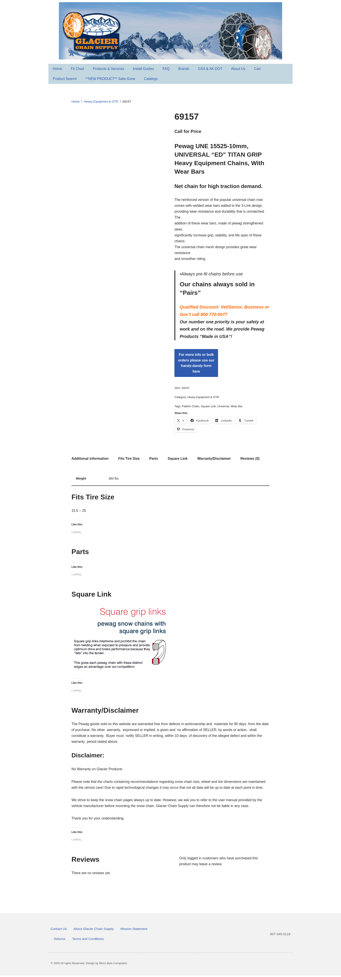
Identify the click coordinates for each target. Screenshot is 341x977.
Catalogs (151, 79)
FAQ (166, 69)
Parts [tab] (154, 459)
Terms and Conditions (88, 940)
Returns (60, 940)
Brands (184, 69)
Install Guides (143, 69)
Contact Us (59, 930)
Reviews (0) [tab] (250, 459)
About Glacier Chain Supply (93, 930)
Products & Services (108, 69)
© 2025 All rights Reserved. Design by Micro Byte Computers (89, 964)
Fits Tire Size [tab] (129, 459)
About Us (239, 69)
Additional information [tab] (90, 459)
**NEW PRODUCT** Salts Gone (110, 79)
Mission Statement (133, 930)
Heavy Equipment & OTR (101, 101)
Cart (258, 69)
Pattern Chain (190, 407)
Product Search (65, 79)
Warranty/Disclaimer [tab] (214, 459)
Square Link (208, 407)
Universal (223, 407)
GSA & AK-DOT (210, 69)
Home (57, 69)
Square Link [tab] (178, 459)
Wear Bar (237, 407)
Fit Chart (77, 69)
